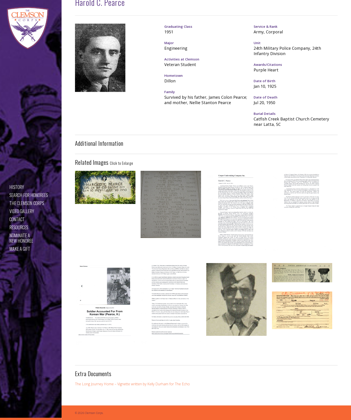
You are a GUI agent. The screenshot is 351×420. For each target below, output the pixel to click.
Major (169, 43)
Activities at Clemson (181, 59)
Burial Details (265, 113)
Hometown (173, 75)
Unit (257, 43)
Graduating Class (178, 26)
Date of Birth (264, 81)
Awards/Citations (268, 64)
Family (169, 92)
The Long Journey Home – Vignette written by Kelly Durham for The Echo (132, 383)
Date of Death (265, 97)
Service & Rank (265, 26)
